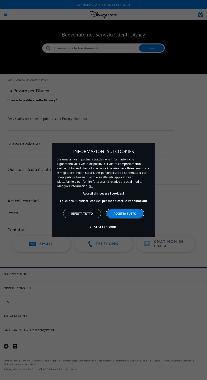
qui (91, 186)
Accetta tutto (124, 214)
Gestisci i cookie (103, 227)
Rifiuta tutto (82, 214)
